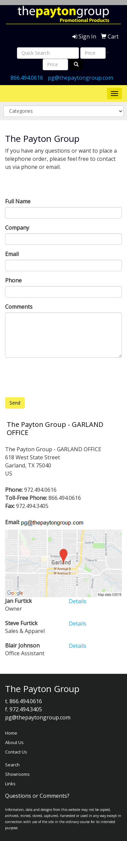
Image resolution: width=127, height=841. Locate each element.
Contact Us (16, 752)
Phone (13, 280)
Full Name (17, 201)
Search (12, 765)
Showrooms (17, 774)
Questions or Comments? (37, 795)
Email (12, 254)
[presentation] (56, 376)
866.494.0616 (26, 77)
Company (17, 227)
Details (77, 601)
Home (11, 733)
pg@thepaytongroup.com (80, 77)
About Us (14, 742)
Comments (19, 306)
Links (10, 784)
